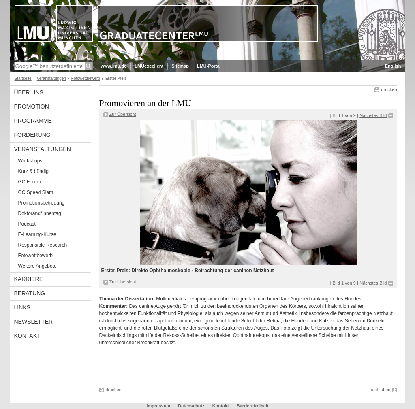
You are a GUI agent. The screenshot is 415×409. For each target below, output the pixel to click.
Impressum (158, 405)
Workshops (30, 161)
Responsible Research (42, 245)
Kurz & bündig (33, 171)
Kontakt (27, 335)
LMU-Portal (209, 66)
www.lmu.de (114, 66)
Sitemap (180, 66)
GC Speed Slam (35, 192)
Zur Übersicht (122, 114)
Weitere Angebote (37, 266)
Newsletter (33, 321)
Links (22, 307)
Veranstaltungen (51, 78)
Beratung (29, 293)
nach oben (380, 389)
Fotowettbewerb (85, 78)
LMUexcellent (149, 66)
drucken (389, 89)
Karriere (28, 279)
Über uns (28, 92)
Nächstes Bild (373, 115)
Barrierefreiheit (253, 405)
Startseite (23, 78)
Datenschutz (191, 405)
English (393, 66)
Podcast (27, 224)
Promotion (31, 106)
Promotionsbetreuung (41, 203)
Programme (33, 120)
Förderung (32, 135)
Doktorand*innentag (39, 213)
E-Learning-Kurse (37, 234)
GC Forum (29, 182)
